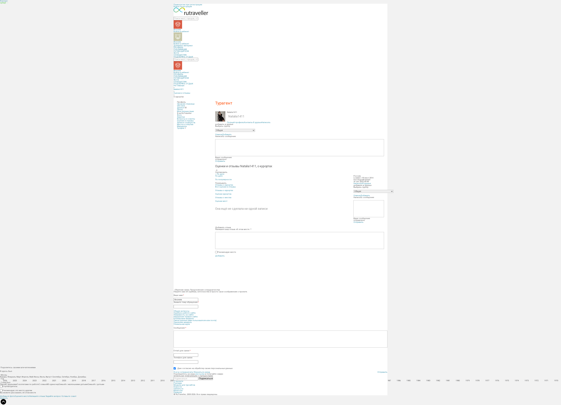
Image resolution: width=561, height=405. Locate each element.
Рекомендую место (226, 252)
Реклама (178, 383)
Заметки (181, 117)
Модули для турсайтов (184, 385)
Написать (265, 122)
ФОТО (176, 53)
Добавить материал (183, 46)
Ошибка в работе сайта (184, 313)
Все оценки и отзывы (225, 187)
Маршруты (182, 126)
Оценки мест (221, 201)
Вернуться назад (202, 372)
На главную (179, 85)
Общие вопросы (181, 311)
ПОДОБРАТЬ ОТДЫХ (183, 57)
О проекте (178, 381)
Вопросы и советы (186, 119)
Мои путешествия (185, 111)
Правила (178, 392)
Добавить (227, 134)
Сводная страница (185, 104)
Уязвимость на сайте (184, 315)
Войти (176, 6)
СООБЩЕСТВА (180, 55)
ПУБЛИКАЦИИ (180, 49)
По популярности (223, 179)
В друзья (257, 122)
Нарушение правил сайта (186, 317)
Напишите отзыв (37, 396)
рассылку (199, 374)
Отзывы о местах (223, 197)
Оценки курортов (223, 194)
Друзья (180, 108)
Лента (180, 109)
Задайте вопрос (53, 396)
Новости (178, 387)
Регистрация (186, 6)
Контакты (248, 122)
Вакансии (178, 391)
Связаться (178, 389)
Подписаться (206, 378)
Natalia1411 (179, 89)
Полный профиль (235, 122)
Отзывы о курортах (224, 190)
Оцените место (22, 396)
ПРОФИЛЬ (178, 47)
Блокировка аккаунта (184, 318)
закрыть (4, 398)
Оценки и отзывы (182, 93)
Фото (179, 115)
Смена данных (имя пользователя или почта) (195, 320)
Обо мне (181, 106)
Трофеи (180, 128)
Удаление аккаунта (183, 322)
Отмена (218, 134)
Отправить (220, 161)
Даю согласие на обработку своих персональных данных (204, 368)
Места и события (185, 124)
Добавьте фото (7, 396)
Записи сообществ (186, 123)
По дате (219, 176)
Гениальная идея (182, 324)
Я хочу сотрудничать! (184, 372)
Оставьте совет (68, 396)
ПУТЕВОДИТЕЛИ (181, 51)
